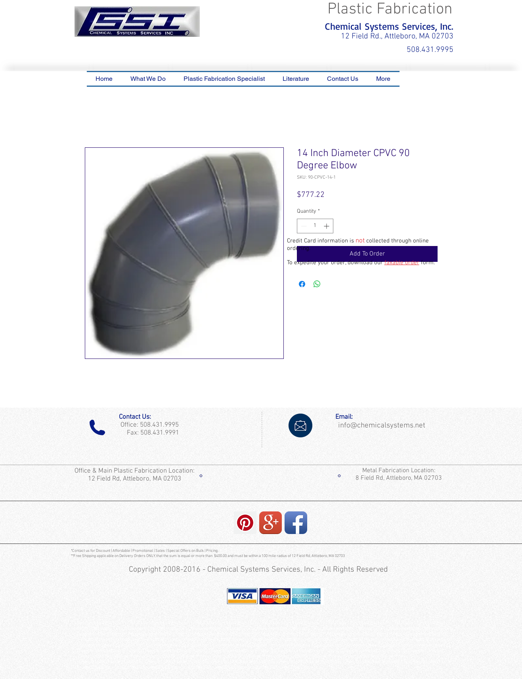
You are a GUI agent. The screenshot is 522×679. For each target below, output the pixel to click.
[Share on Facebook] (302, 284)
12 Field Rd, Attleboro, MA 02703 (135, 479)
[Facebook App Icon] (296, 522)
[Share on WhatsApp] (317, 284)
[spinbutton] (315, 226)
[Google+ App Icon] (270, 522)
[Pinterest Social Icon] (245, 522)
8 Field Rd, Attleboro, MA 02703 (399, 478)
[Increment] (327, 226)
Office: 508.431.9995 (148, 425)
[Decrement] (303, 226)
